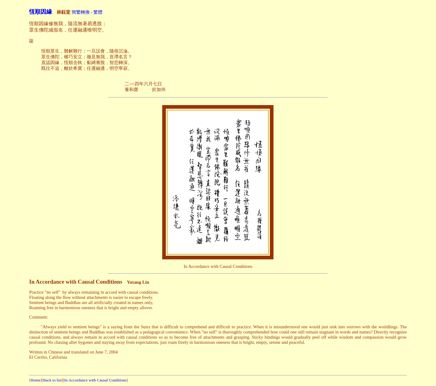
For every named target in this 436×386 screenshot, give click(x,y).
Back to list (52, 380)
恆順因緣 (40, 12)
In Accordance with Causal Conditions (95, 380)
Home (36, 380)
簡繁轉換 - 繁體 (87, 12)
